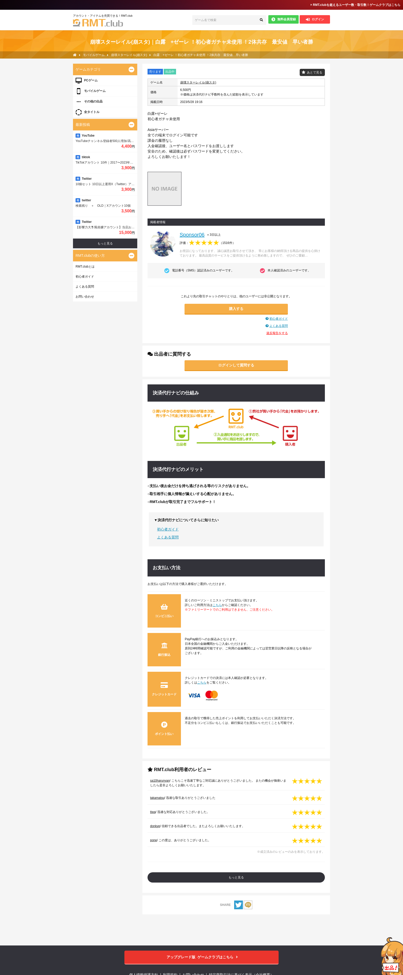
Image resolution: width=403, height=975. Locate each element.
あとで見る (314, 72)
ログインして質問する (236, 365)
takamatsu (157, 798)
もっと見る (236, 877)
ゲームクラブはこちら (201, 957)
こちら (217, 605)
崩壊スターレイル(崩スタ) (198, 82)
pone (153, 840)
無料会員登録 (283, 19)
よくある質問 (278, 326)
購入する (236, 309)
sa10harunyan (160, 780)
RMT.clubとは (85, 266)
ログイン (315, 19)
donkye (155, 826)
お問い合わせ (85, 296)
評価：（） (207, 243)
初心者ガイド (278, 318)
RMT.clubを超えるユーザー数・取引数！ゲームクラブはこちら (355, 5)
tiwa (152, 812)
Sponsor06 (192, 235)
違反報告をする (277, 333)
